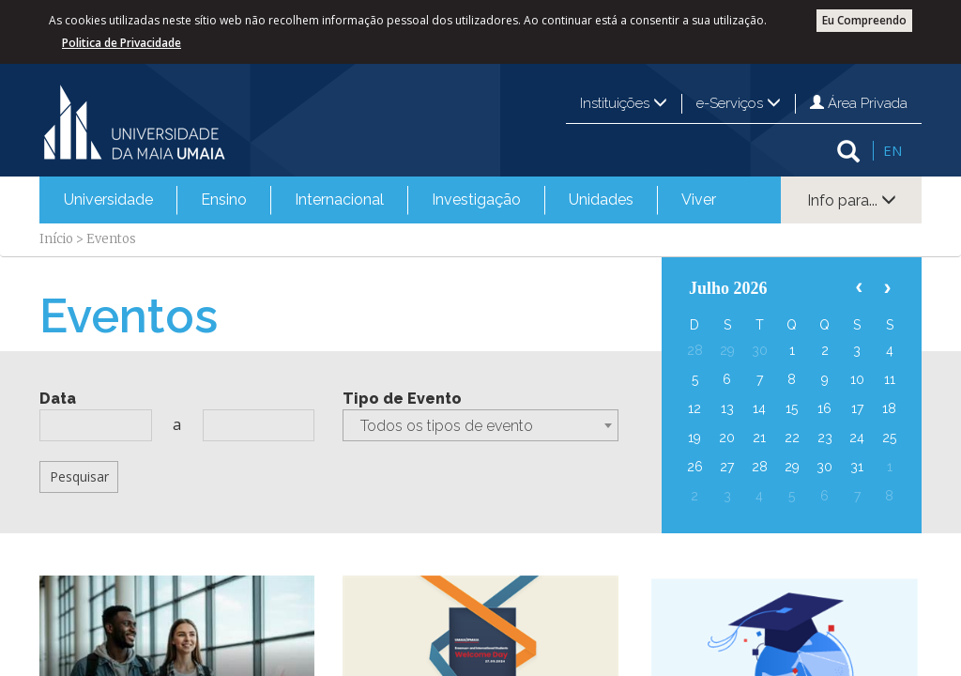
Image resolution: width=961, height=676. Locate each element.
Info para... (851, 200)
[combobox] (480, 425)
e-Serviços (738, 103)
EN (892, 150)
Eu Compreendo (864, 20)
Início (56, 239)
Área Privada (859, 103)
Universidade (108, 199)
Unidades (601, 199)
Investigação (476, 199)
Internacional (339, 199)
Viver (698, 199)
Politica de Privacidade (121, 43)
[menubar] (390, 200)
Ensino (224, 199)
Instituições (623, 103)
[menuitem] (108, 200)
